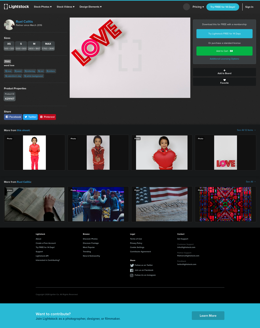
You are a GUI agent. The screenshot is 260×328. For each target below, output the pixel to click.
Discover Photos (90, 238)
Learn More (208, 315)
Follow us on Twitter (144, 264)
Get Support (182, 238)
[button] (43, 7)
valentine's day (13, 76)
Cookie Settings (137, 246)
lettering (30, 71)
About (38, 238)
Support (39, 251)
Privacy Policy (136, 242)
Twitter (30, 117)
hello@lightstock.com (186, 263)
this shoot (22, 130)
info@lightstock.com (186, 246)
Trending (87, 251)
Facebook (13, 117)
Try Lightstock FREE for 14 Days (224, 33)
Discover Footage (91, 242)
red (40, 71)
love (8, 71)
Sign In (249, 7)
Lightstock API (42, 255)
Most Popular (89, 246)
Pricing (198, 7)
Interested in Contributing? (48, 259)
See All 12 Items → (246, 130)
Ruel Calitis (24, 21)
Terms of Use (136, 238)
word (18, 71)
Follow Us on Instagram (145, 274)
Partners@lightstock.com (188, 255)
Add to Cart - (224, 51)
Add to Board (224, 72)
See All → (251, 181)
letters (51, 71)
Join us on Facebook (144, 269)
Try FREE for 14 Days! (222, 7)
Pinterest (47, 117)
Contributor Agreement (140, 251)
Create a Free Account (46, 242)
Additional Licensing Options (224, 59)
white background (33, 76)
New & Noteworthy (91, 255)
